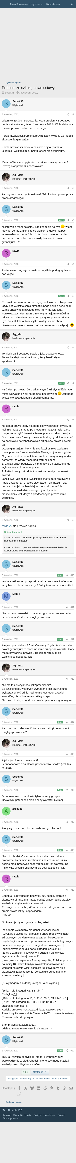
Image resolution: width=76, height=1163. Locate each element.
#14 (72, 722)
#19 (72, 890)
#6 (73, 347)
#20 (72, 1050)
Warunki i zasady (22, 1115)
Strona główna (10, 1118)
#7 (73, 383)
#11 (72, 607)
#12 (72, 639)
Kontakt (7, 1115)
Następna (40, 1072)
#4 (73, 264)
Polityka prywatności (44, 1115)
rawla (5, 525)
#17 (72, 822)
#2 (73, 188)
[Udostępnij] (68, 114)
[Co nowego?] (65, 4)
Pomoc (61, 1115)
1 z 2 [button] (25, 1072)
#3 (73, 220)
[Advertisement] (34, 44)
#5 (73, 296)
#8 (73, 419)
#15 (72, 754)
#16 (72, 790)
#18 (72, 850)
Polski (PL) (15, 1110)
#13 (72, 679)
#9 (73, 520)
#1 (73, 114)
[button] (4, 1110)
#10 (72, 575)
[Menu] (5, 4)
